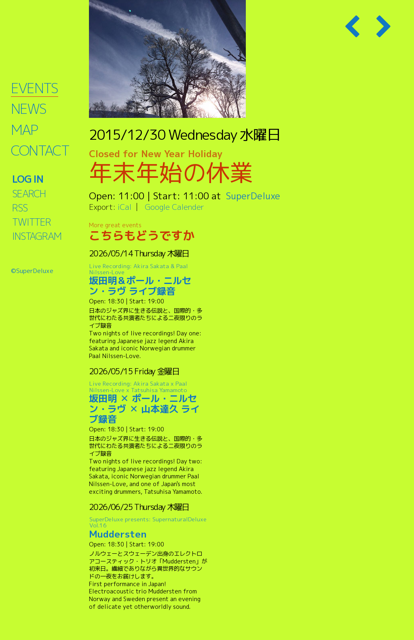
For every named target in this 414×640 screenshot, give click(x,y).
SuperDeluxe (253, 195)
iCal (124, 206)
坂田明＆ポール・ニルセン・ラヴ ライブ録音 (148, 279)
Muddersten (148, 528)
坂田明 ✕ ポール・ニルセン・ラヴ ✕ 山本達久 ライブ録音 (148, 402)
